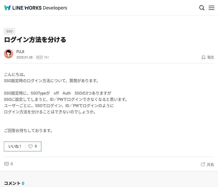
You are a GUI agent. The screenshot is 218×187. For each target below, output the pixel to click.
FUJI (20, 51)
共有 (210, 165)
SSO (9, 31)
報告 (210, 57)
